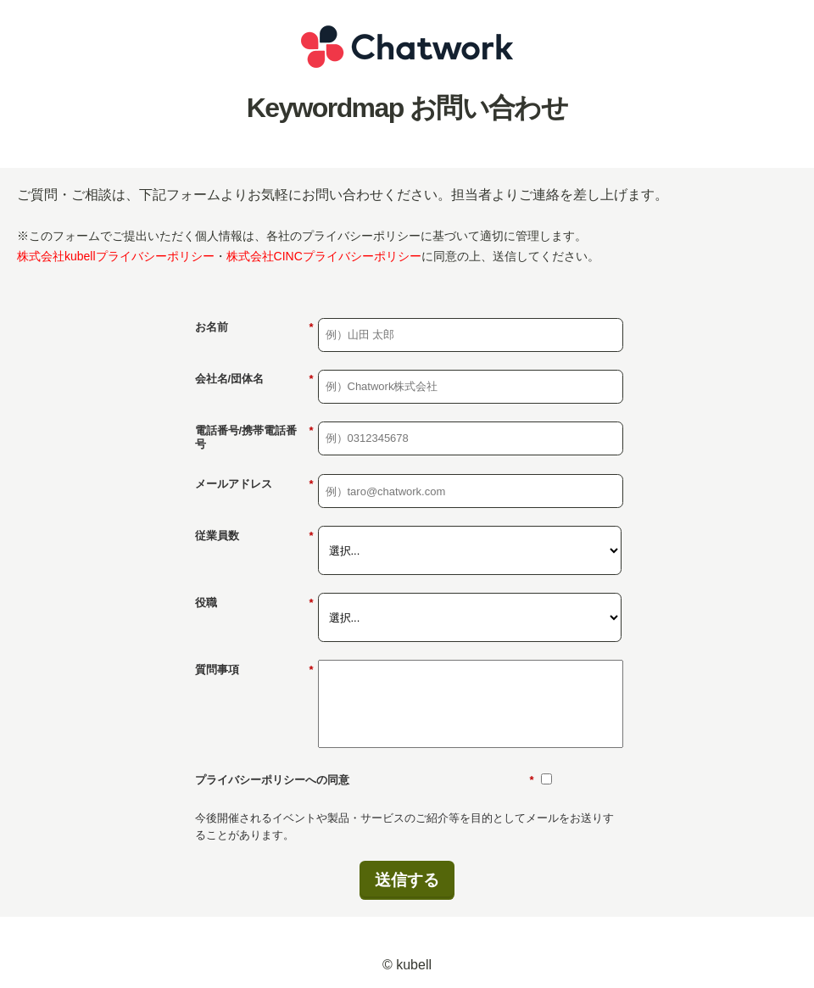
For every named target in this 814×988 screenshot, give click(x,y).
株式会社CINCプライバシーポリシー (323, 256)
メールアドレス (254, 484)
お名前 (254, 327)
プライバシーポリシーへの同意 (364, 780)
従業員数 (254, 536)
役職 (254, 603)
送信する (407, 880)
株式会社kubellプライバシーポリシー (116, 256)
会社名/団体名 (254, 379)
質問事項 (254, 670)
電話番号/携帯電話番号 (254, 437)
